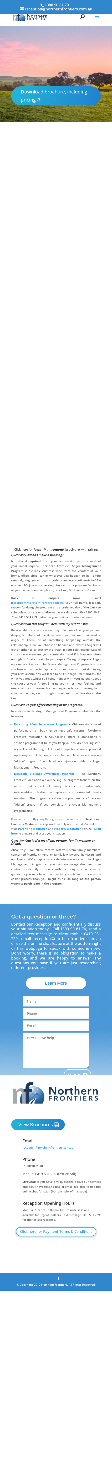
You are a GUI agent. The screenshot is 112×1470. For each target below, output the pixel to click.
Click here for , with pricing (56, 549)
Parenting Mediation (32, 829)
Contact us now (81, 617)
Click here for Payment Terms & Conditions (56, 1231)
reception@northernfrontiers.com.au (37, 603)
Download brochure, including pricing (54, 95)
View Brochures (35, 1124)
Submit (74, 1074)
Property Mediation (67, 829)
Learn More (56, 983)
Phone (28, 1159)
